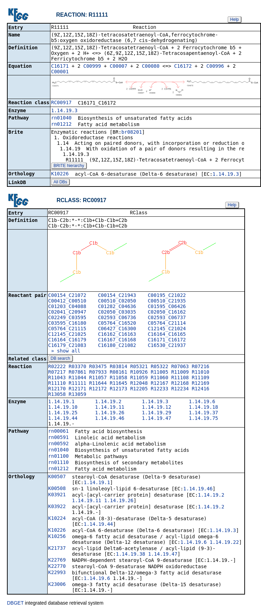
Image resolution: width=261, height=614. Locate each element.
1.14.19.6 (202, 403)
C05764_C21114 (167, 324)
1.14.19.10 (63, 408)
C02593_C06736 (117, 319)
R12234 (180, 390)
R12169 (201, 384)
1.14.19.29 (156, 414)
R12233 (160, 390)
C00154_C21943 (117, 296)
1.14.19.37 (203, 414)
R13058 (57, 395)
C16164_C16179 (67, 341)
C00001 (60, 72)
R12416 (201, 390)
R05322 (160, 368)
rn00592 (58, 445)
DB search (60, 359)
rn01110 (58, 463)
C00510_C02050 (117, 302)
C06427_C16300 (117, 330)
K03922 (57, 508)
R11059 (139, 379)
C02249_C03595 (67, 319)
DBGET (15, 604)
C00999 (92, 66)
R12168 (180, 384)
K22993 (57, 573)
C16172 (183, 66)
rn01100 (58, 457)
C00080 (151, 66)
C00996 (215, 66)
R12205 (139, 390)
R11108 (180, 379)
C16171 (60, 66)
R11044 (78, 379)
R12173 (119, 390)
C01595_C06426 (167, 307)
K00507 (57, 478)
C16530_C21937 (167, 346)
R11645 (119, 384)
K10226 (60, 174)
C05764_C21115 (67, 330)
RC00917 (61, 103)
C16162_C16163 (117, 335)
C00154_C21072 (67, 296)
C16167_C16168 (117, 341)
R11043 (57, 379)
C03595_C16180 (67, 324)
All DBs (60, 182)
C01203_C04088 (67, 307)
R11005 (160, 373)
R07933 (98, 373)
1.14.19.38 (130, 555)
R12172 (98, 390)
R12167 (160, 384)
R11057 (98, 379)
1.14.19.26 (109, 414)
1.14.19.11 (109, 408)
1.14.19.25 (63, 414)
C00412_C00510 (67, 302)
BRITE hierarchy (69, 166)
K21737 (57, 549)
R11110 (57, 384)
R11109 (201, 379)
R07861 (78, 373)
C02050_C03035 (117, 313)
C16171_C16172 (167, 341)
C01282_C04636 (117, 307)
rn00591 (58, 438)
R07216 (201, 368)
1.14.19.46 (109, 419)
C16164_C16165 (167, 335)
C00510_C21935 (167, 302)
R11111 (78, 384)
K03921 (57, 496)
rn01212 (61, 124)
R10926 (139, 373)
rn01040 (61, 118)
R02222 (57, 368)
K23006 (57, 585)
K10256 (57, 537)
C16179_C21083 (67, 346)
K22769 (57, 561)
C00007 (119, 66)
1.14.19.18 (203, 408)
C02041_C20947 (67, 313)
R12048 (139, 384)
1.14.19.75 (203, 419)
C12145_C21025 (67, 335)
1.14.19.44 (63, 419)
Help (234, 19)
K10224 (57, 519)
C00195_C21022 (167, 296)
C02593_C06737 (167, 319)
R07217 (57, 373)
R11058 (119, 379)
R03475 (98, 368)
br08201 (131, 132)
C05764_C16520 (117, 324)
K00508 (57, 489)
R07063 (180, 368)
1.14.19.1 (61, 403)
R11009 (180, 373)
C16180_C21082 (117, 346)
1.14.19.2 (108, 403)
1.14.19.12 (156, 408)
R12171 (78, 390)
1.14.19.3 (64, 111)
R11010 (201, 373)
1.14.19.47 (156, 419)
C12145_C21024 (167, 330)
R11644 (98, 384)
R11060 (160, 379)
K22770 (57, 567)
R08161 (119, 373)
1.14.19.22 (224, 543)
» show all (64, 352)
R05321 (139, 368)
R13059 (78, 395)
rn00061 (58, 432)
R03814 (119, 368)
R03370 (78, 368)
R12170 (57, 390)
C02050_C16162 (167, 313)
